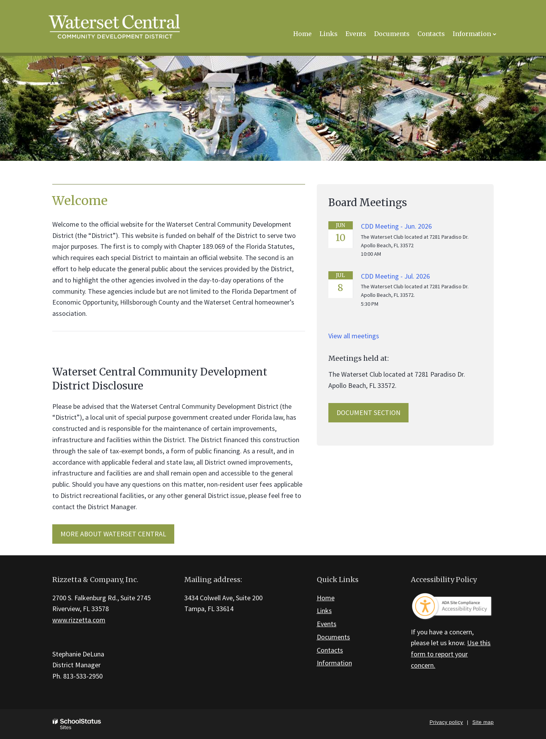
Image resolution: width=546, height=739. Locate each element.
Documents (333, 636)
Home (326, 597)
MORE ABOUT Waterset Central (113, 533)
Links (324, 610)
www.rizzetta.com (78, 619)
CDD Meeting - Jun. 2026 (396, 226)
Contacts (330, 650)
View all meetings (353, 335)
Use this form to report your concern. (451, 654)
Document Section (368, 412)
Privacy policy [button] (446, 722)
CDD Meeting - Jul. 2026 (395, 276)
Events (327, 623)
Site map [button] (483, 722)
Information (334, 662)
